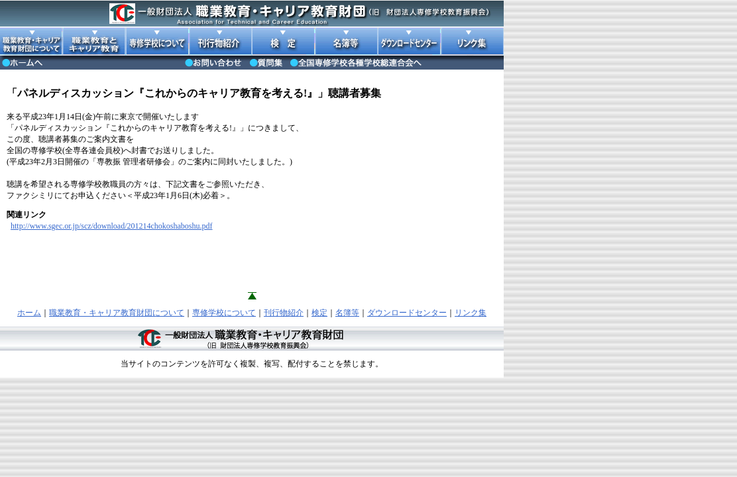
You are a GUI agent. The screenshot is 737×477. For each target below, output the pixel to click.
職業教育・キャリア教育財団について (116, 312)
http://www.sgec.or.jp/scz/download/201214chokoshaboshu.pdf (112, 226)
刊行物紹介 (284, 312)
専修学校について (224, 312)
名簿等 (347, 312)
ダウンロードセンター (407, 312)
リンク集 (470, 312)
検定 (319, 312)
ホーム (29, 312)
